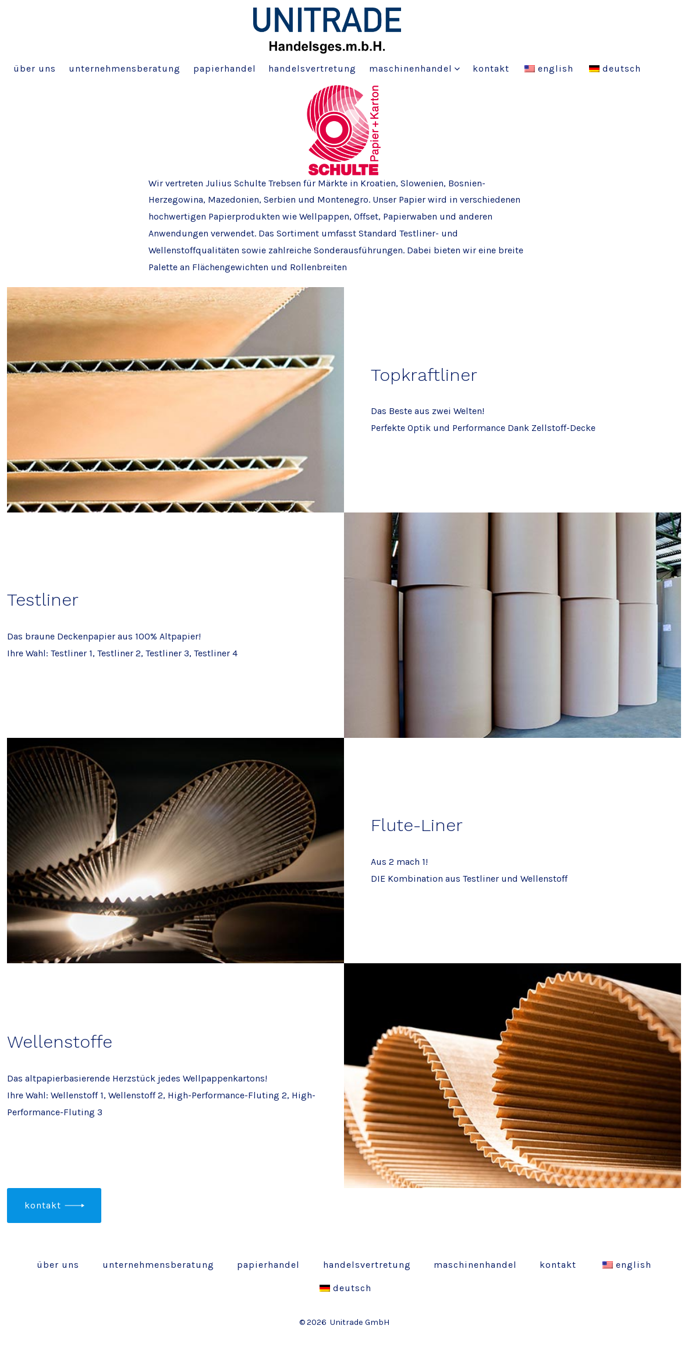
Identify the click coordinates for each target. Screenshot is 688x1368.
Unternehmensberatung (124, 68)
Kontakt (491, 68)
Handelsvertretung (312, 68)
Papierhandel (224, 68)
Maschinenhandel (414, 68)
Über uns (34, 68)
